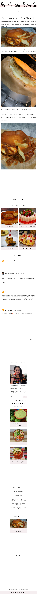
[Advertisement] (18, 352)
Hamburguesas (18, 495)
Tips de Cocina (19, 507)
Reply (3, 285)
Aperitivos (22, 486)
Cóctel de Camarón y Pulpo (18, 462)
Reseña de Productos (16, 503)
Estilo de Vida (14, 492)
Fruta (25, 492)
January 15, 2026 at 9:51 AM (18, 310)
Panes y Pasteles (21, 499)
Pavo (15, 500)
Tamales (13, 507)
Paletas (14, 499)
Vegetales (18, 508)
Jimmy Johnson (8, 273)
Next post (33, 339)
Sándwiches (18, 504)
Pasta (12, 500)
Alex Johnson (8, 260)
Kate (26, 589)
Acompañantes (15, 486)
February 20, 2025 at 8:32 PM (18, 273)
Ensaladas (20, 491)
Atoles (13, 487)
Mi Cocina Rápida (13, 589)
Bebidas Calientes (21, 487)
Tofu (25, 507)
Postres (19, 201)
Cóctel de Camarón (18, 443)
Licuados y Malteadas (18, 496)
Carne (13, 490)
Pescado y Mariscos (22, 500)
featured (20, 492)
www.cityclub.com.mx (6, 314)
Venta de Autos (8, 310)
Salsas (23, 503)
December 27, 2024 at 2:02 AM (17, 260)
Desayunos (22, 490)
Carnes (17, 490)
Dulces (15, 491)
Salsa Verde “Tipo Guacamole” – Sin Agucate (18, 424)
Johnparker (7, 292)
